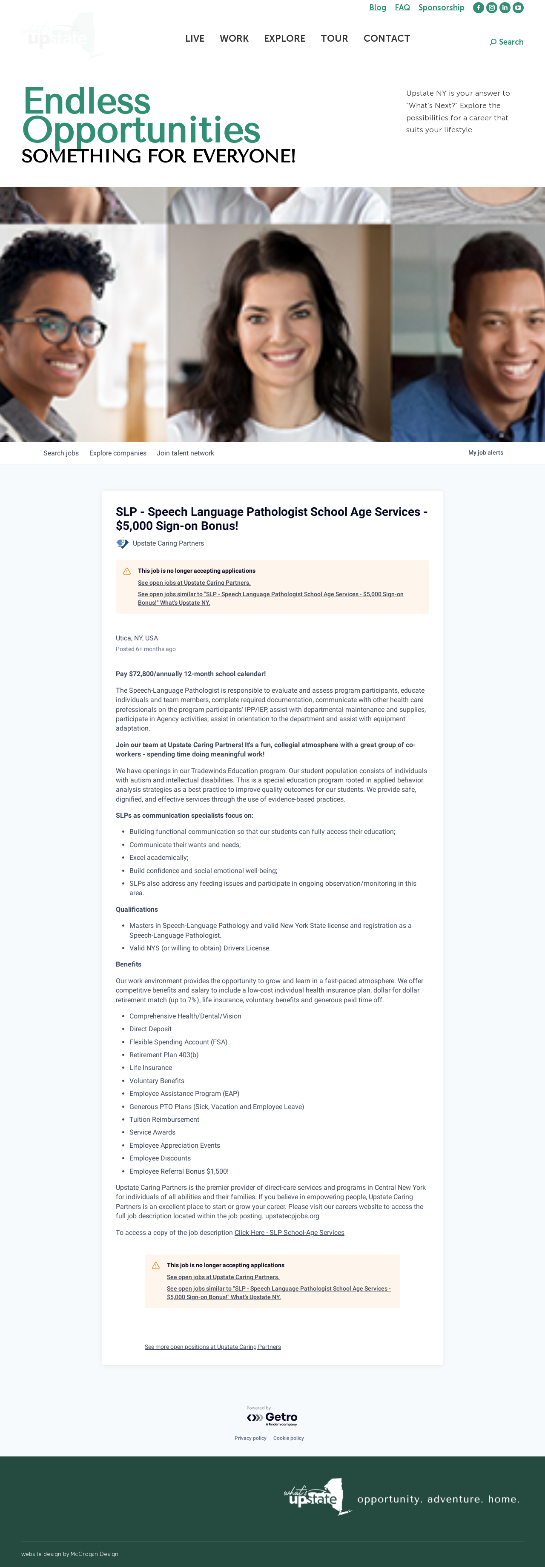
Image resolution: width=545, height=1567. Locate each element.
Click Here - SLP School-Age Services (289, 1233)
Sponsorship (442, 7)
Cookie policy (288, 1438)
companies (122, 453)
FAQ (402, 7)
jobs (62, 453)
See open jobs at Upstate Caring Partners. (194, 582)
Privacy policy (251, 1438)
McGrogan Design (94, 1554)
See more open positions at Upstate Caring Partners (213, 1346)
